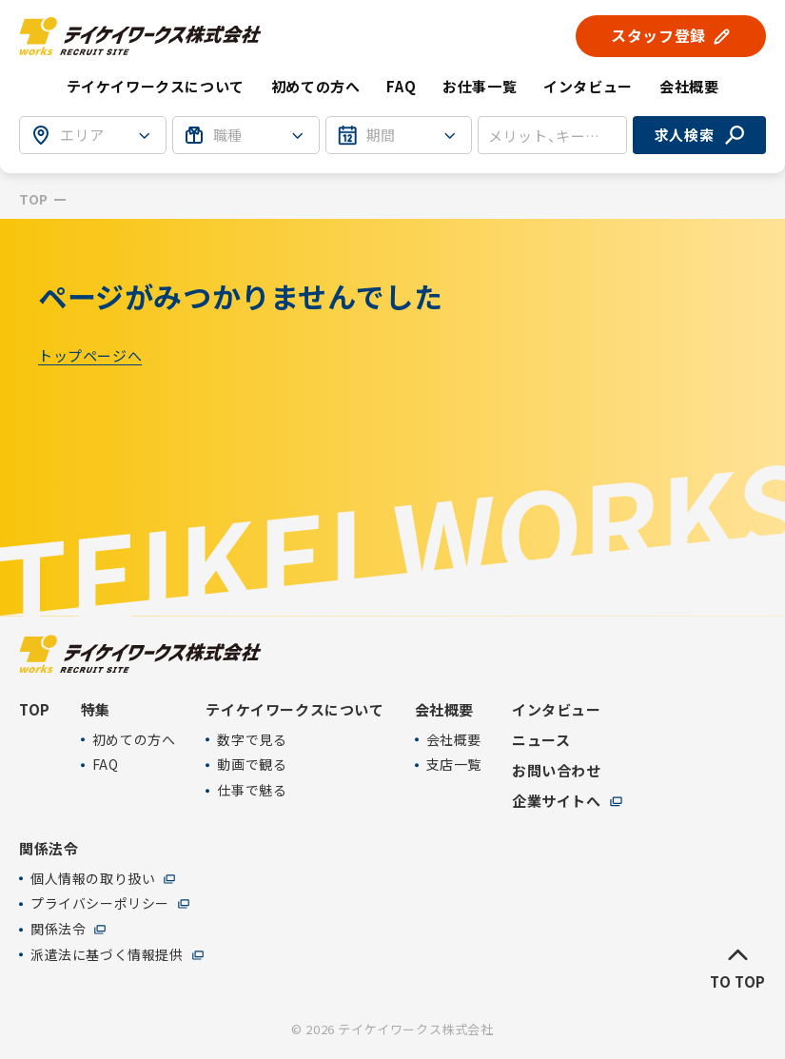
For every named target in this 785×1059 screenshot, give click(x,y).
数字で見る (251, 740)
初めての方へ (316, 86)
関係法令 (58, 930)
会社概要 (453, 740)
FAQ (401, 86)
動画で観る (251, 765)
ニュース (541, 740)
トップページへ (90, 355)
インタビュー (588, 86)
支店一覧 (453, 765)
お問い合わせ (556, 770)
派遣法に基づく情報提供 (107, 955)
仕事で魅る (251, 791)
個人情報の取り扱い (92, 879)
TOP (34, 199)
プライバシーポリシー (99, 904)
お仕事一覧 (479, 86)
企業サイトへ (556, 801)
